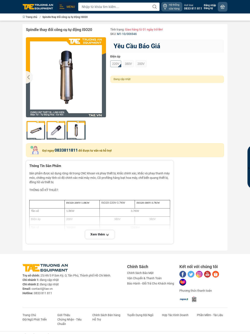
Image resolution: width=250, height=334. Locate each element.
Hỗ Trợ (96, 319)
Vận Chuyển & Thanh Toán (144, 278)
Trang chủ (30, 17)
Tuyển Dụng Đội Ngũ (140, 315)
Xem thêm (99, 234)
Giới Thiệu (63, 315)
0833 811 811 (43, 293)
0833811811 (66, 150)
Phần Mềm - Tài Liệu (210, 315)
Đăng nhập (210, 5)
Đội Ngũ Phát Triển (35, 319)
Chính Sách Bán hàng (106, 315)
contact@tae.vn (42, 288)
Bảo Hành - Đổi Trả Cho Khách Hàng (150, 283)
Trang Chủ (29, 315)
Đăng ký (208, 8)
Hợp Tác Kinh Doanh (175, 315)
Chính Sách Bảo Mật (140, 273)
